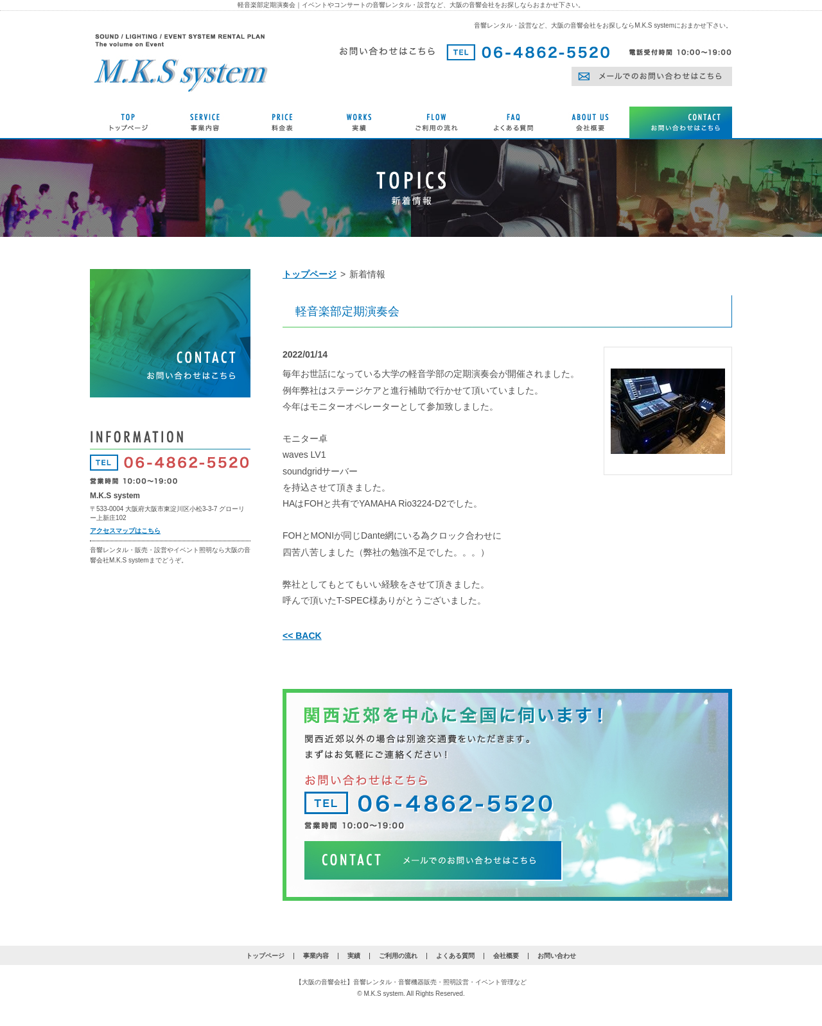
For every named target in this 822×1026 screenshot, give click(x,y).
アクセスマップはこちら (125, 530)
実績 (353, 955)
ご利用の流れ (398, 955)
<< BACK (302, 635)
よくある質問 (455, 955)
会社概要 (506, 955)
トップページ (310, 274)
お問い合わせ (557, 955)
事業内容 (316, 955)
